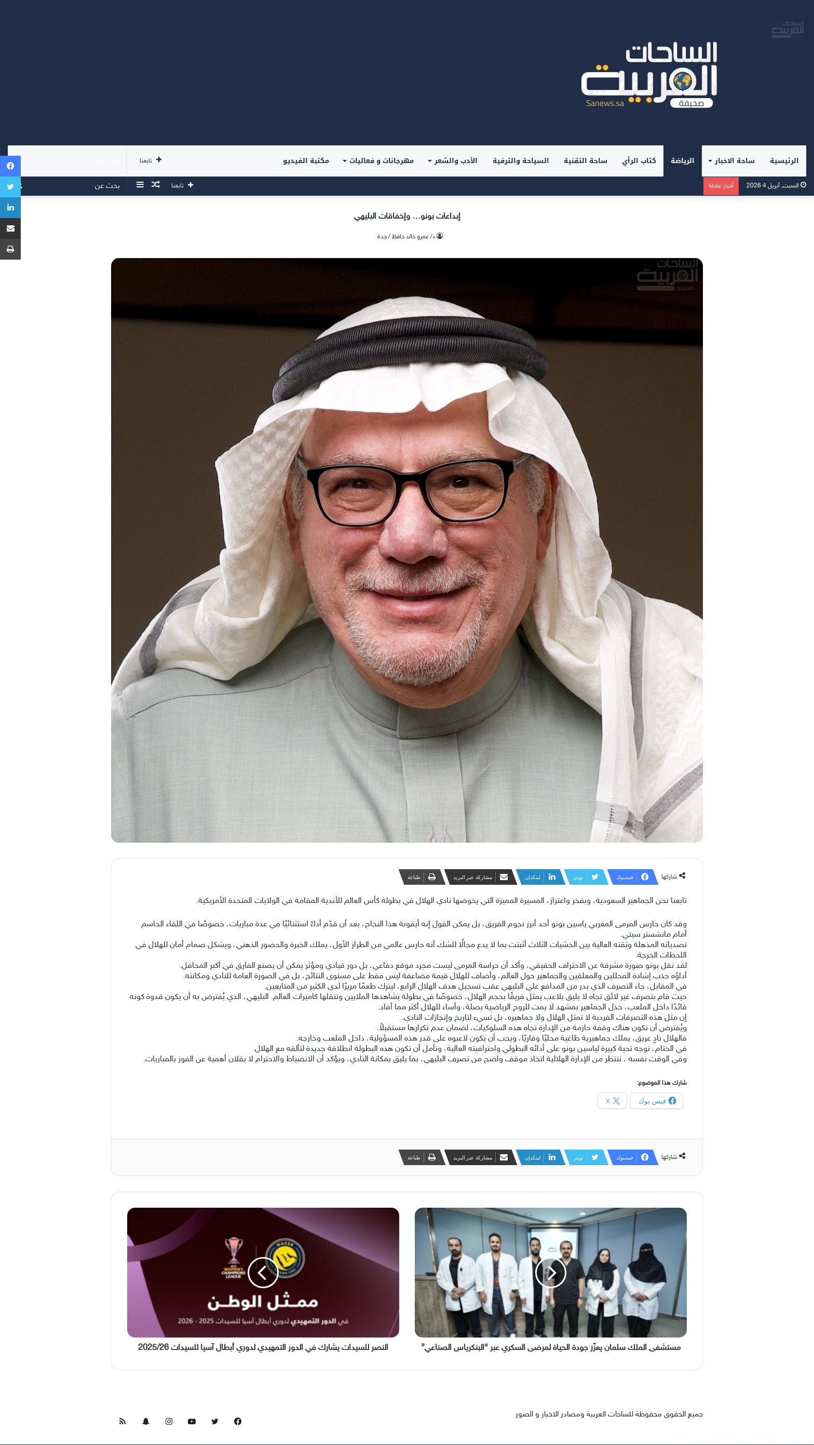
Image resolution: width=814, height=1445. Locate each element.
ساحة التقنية (585, 160)
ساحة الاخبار (735, 160)
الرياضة (683, 160)
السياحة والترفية (521, 160)
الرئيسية (784, 160)
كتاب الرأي (639, 160)
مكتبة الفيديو (306, 160)
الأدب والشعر (456, 160)
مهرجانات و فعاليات (381, 160)
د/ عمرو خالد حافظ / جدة (406, 236)
